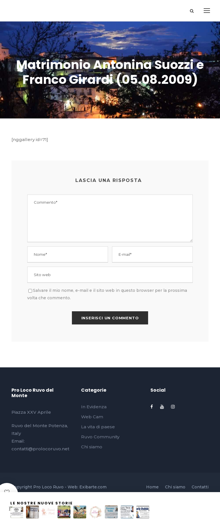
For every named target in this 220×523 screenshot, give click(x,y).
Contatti (200, 487)
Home (152, 487)
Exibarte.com (93, 487)
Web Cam (92, 416)
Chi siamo (91, 446)
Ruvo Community (100, 436)
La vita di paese (98, 426)
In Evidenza (94, 406)
